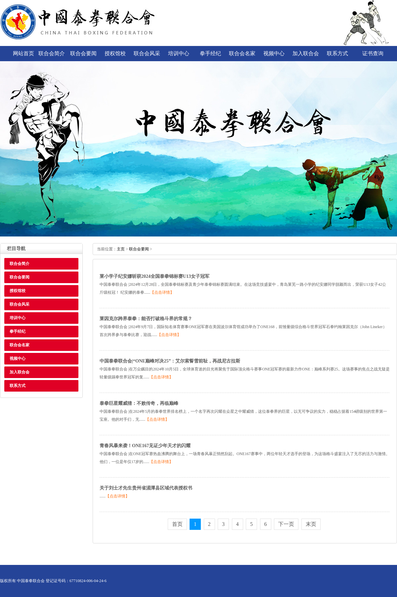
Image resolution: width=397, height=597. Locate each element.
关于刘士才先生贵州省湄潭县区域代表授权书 (146, 488)
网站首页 (23, 53)
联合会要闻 (83, 53)
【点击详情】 (162, 292)
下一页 (286, 524)
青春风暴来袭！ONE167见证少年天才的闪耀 (145, 445)
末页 (311, 524)
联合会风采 (147, 53)
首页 (177, 524)
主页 (121, 249)
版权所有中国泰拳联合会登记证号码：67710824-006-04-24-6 (53, 580)
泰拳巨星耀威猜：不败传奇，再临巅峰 (139, 403)
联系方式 (337, 53)
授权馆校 (115, 53)
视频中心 (274, 53)
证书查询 (372, 53)
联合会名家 (242, 53)
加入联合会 (305, 53)
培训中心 (178, 53)
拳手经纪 (210, 53)
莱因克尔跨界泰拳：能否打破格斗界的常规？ (146, 318)
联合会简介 (51, 53)
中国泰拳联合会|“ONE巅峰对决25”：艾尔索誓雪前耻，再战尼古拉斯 (170, 361)
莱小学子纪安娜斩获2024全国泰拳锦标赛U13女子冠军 (154, 276)
